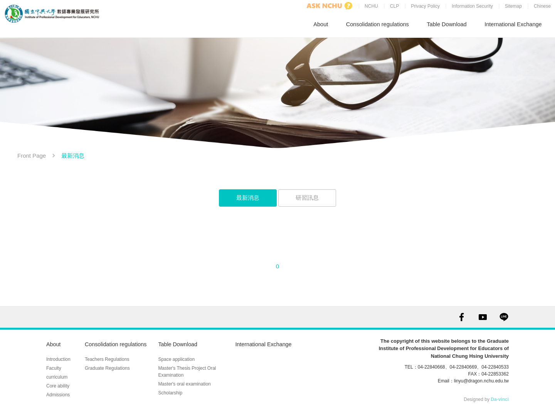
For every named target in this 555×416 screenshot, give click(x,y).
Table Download (447, 22)
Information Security (472, 6)
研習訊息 (307, 195)
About (323, 22)
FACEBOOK (461, 315)
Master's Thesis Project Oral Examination (190, 363)
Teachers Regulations (107, 351)
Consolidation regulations (378, 22)
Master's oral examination (187, 375)
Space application (179, 351)
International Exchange (513, 22)
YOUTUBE (483, 315)
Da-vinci (500, 397)
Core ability (57, 377)
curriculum (56, 368)
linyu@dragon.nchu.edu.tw (481, 378)
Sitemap (513, 6)
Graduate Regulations (107, 359)
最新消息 (247, 195)
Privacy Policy (424, 6)
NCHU (371, 6)
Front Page (31, 153)
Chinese (541, 6)
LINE (504, 315)
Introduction (58, 351)
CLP (394, 6)
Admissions (58, 386)
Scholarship (173, 384)
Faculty (53, 359)
